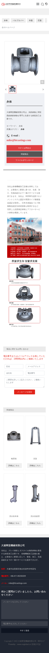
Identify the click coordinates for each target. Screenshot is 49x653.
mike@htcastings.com (19, 140)
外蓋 (31, 20)
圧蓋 (40, 20)
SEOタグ (41, 641)
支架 (35, 459)
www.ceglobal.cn (24, 644)
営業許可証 (36, 644)
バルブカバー (18, 20)
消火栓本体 (13, 516)
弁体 (6, 20)
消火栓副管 (35, 516)
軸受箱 (14, 459)
